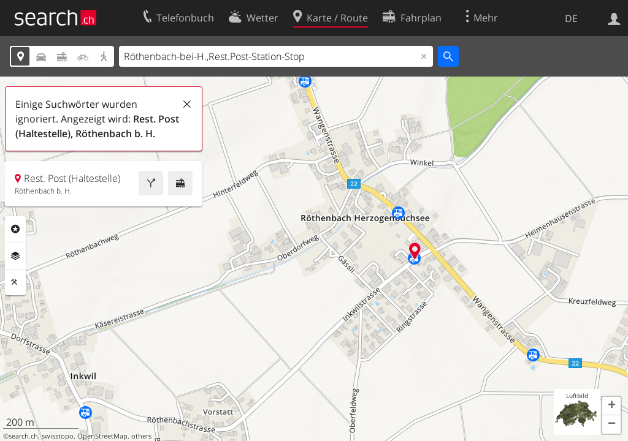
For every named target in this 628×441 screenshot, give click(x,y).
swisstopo (58, 436)
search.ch (23, 436)
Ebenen (15, 256)
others (141, 436)
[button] (611, 406)
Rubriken (15, 229)
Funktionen (15, 282)
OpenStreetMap (102, 436)
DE (571, 18)
